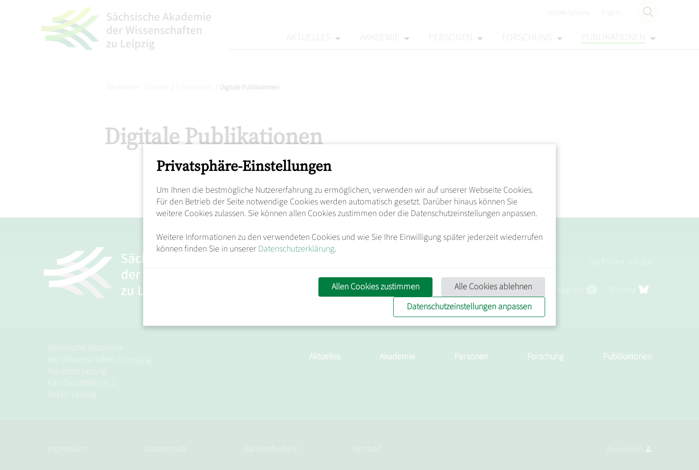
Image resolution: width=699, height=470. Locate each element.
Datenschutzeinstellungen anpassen (469, 307)
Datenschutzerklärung (296, 249)
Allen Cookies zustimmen (375, 287)
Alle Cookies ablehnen (493, 287)
